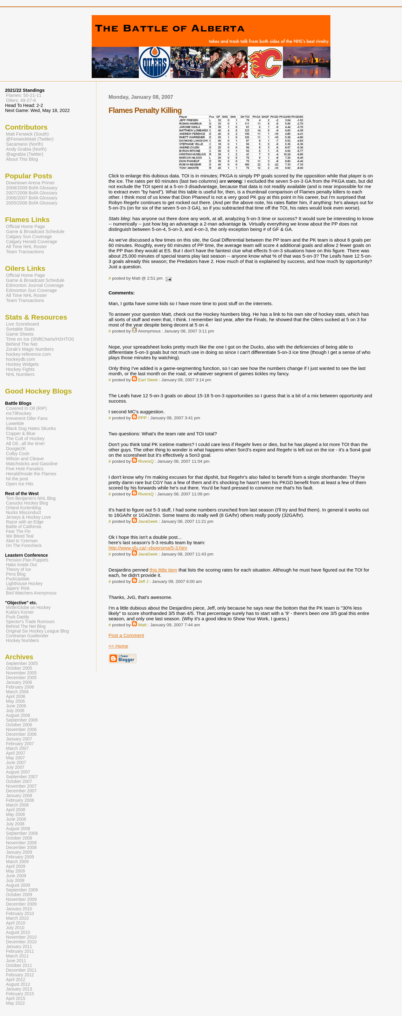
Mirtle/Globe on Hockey (28, 607)
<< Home (118, 646)
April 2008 (15, 809)
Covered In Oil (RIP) (26, 408)
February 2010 (20, 913)
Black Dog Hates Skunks (31, 428)
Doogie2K (16, 448)
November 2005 (21, 673)
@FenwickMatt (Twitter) (30, 139)
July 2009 (15, 880)
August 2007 (18, 772)
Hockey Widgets (22, 364)
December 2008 (21, 847)
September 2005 (22, 663)
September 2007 (22, 776)
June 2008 (16, 819)
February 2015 (20, 993)
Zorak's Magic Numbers (30, 349)
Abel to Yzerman (22, 541)
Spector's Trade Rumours (30, 621)
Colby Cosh (18, 453)
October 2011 (19, 965)
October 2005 (19, 668)
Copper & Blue (20, 433)
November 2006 (21, 729)
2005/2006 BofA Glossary (31, 202)
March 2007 (17, 748)
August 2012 (18, 984)
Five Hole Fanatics (25, 468)
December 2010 (21, 942)
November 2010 (21, 937)
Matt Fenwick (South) (27, 134)
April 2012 (15, 979)
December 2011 (21, 970)
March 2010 (17, 918)
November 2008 (21, 842)
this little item (163, 569)
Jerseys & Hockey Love (28, 517)
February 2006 (20, 687)
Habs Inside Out (21, 564)
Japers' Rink (18, 588)
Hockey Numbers (22, 640)
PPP (142, 418)
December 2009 (21, 904)
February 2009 (20, 857)
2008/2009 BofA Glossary (31, 187)
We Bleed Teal (20, 536)
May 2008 (15, 814)
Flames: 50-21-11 (23, 95)
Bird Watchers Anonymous (31, 593)
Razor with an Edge (25, 522)
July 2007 (15, 767)
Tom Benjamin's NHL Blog (31, 498)
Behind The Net (21, 344)
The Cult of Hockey (25, 438)
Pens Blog (15, 574)
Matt (142, 624)
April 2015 (15, 998)
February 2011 (20, 951)
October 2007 (19, 781)
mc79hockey (18, 413)
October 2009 (19, 894)
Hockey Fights (20, 369)
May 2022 (15, 1003)
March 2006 (17, 691)
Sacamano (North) (24, 144)
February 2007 (20, 743)
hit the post (17, 478)
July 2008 (15, 824)
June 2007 (16, 762)
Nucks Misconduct (23, 512)
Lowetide (15, 423)
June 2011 (16, 960)
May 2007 (15, 758)
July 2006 (15, 710)
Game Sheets (20, 334)
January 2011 (19, 946)
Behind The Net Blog (26, 626)
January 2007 (19, 739)
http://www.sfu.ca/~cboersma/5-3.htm (148, 547)
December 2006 (21, 734)
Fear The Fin (18, 531)
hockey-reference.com (28, 354)
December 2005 (21, 677)
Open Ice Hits (19, 483)
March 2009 (17, 861)
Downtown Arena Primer (30, 182)
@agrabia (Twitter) (24, 154)
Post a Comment (126, 635)
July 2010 (15, 927)
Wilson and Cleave (25, 458)
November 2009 (21, 899)
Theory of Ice (18, 569)
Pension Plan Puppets (27, 560)
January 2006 (19, 682)
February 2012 (20, 975)
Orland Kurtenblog (23, 507)
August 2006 (18, 715)
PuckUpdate (18, 579)
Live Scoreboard (22, 324)
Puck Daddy (17, 617)
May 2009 (15, 871)
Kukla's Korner (20, 612)
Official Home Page (25, 226)
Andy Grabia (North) (26, 149)
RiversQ (146, 461)
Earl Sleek (148, 379)
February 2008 (20, 800)
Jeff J (143, 581)
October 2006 (19, 725)
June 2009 (16, 876)
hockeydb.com (20, 359)
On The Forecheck (23, 545)
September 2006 (22, 720)
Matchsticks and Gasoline (32, 463)
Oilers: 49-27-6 (21, 100)
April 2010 (15, 923)
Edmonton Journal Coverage (35, 285)
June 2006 (16, 706)
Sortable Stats (20, 329)
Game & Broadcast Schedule (35, 231)
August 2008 (18, 828)
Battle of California (23, 526)
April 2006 (15, 696)
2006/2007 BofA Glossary (31, 197)
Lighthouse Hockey (24, 583)
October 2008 (19, 838)
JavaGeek (148, 521)
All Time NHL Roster (26, 246)
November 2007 (21, 786)
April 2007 (15, 753)
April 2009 (15, 866)
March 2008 (17, 805)
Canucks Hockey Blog (27, 503)
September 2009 (22, 890)
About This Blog (22, 159)
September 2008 (22, 833)
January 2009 (19, 852)
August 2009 (18, 885)
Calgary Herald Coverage (31, 241)
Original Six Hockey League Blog (37, 631)
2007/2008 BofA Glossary (31, 192)
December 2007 (21, 791)
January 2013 (19, 989)
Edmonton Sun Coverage (31, 290)
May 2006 (15, 701)
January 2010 (19, 909)
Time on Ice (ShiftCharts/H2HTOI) (40, 339)
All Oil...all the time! (25, 443)
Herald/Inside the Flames (31, 473)
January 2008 (19, 795)
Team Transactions (25, 251)
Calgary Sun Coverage (29, 236)
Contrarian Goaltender (27, 636)
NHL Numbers (20, 374)
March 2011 (17, 956)
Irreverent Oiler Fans (26, 418)
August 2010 (18, 932)
